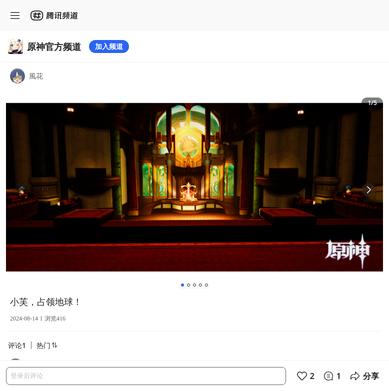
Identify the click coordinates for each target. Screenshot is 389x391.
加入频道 (109, 46)
